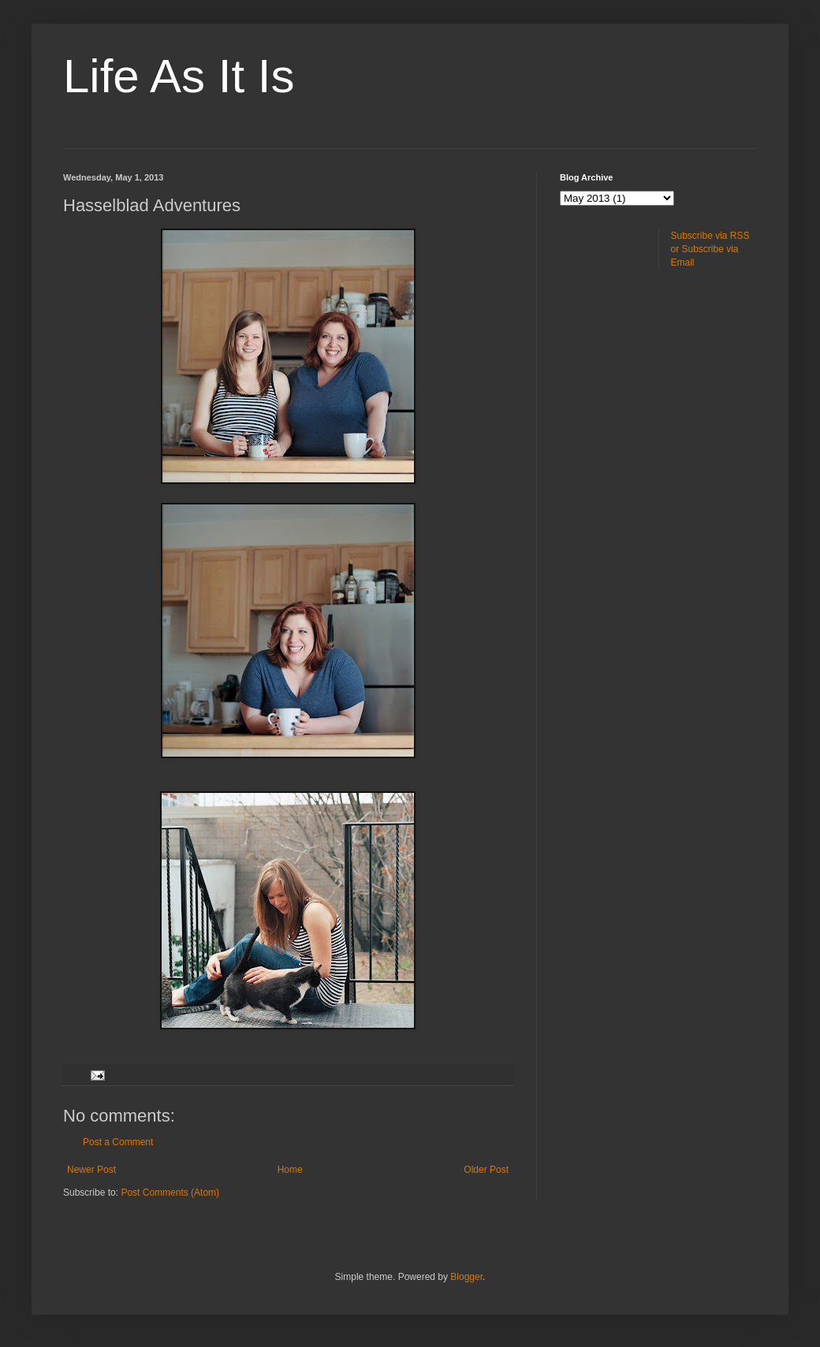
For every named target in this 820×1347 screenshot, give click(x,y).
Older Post (486, 1169)
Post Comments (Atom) (170, 1192)
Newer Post (91, 1169)
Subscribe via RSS (710, 235)
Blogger (466, 1276)
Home (290, 1169)
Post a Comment (118, 1142)
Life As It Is (178, 76)
